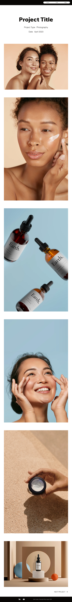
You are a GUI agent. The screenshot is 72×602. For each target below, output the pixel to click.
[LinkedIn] (20, 599)
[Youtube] (24, 599)
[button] (56, 3)
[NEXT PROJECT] (61, 592)
